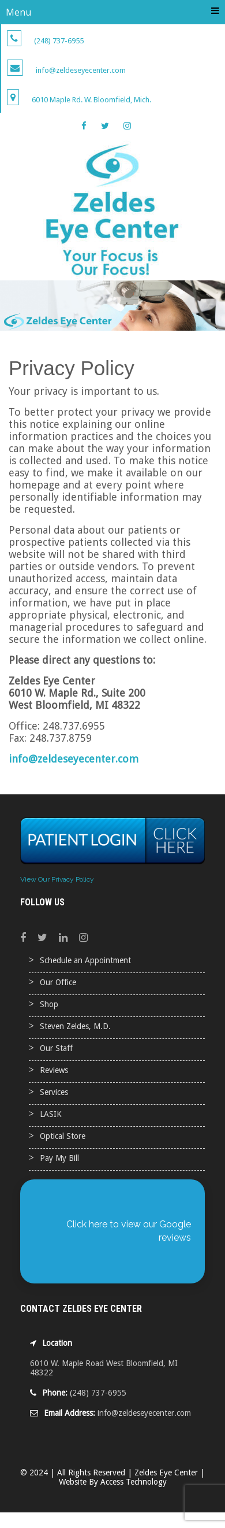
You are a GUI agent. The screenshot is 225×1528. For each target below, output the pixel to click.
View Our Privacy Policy (57, 879)
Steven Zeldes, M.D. (75, 1026)
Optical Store (62, 1136)
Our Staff (56, 1048)
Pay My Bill (59, 1158)
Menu (112, 12)
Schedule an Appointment (85, 960)
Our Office (58, 982)
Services (54, 1092)
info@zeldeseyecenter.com (73, 759)
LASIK (51, 1114)
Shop (49, 1004)
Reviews (54, 1070)
